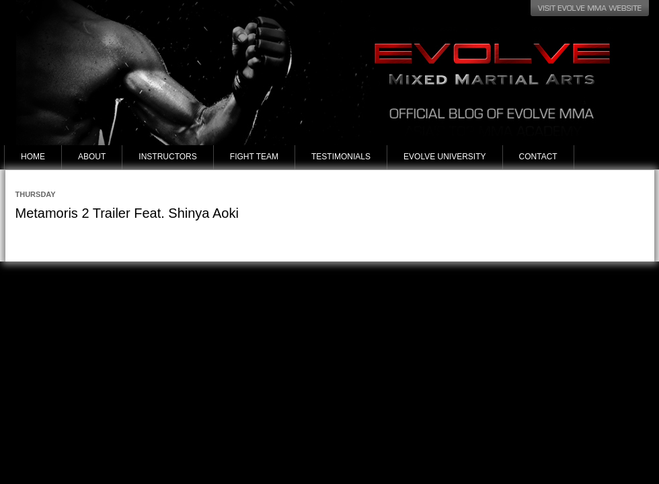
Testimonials (341, 156)
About (92, 156)
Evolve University (444, 156)
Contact (538, 156)
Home (33, 156)
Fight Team (254, 156)
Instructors (167, 156)
